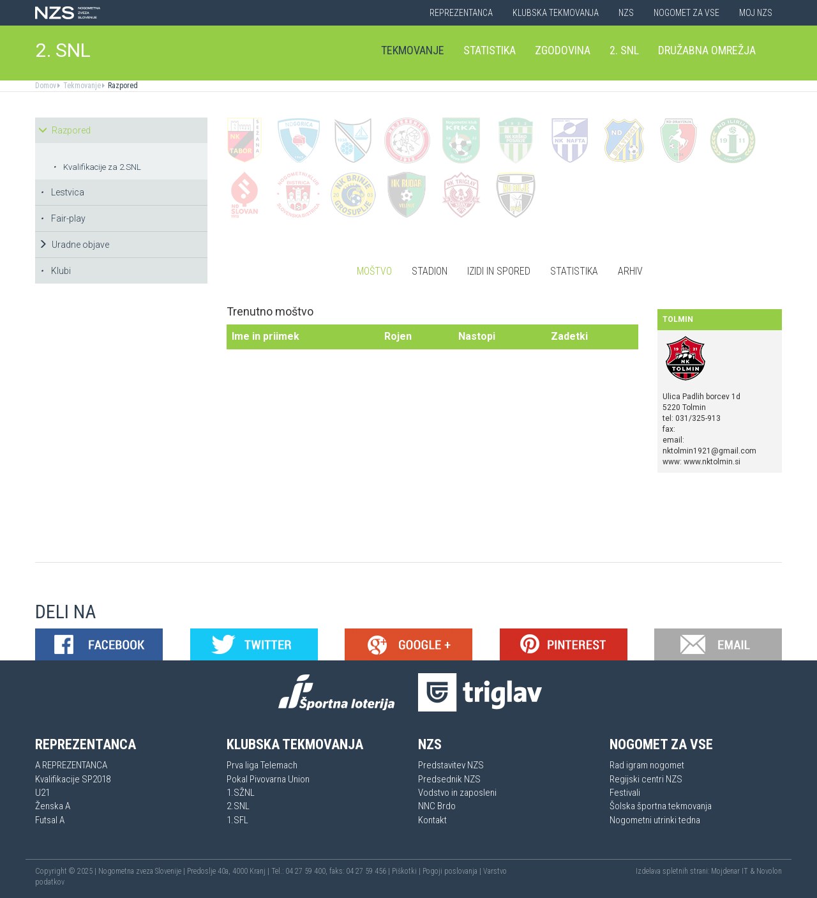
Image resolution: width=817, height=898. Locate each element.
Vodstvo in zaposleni (457, 792)
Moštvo (374, 271)
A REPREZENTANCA (71, 765)
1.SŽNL (241, 792)
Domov (45, 85)
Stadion (429, 271)
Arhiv (630, 271)
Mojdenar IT (729, 871)
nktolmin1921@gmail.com (709, 450)
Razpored (122, 85)
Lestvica (62, 192)
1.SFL (237, 820)
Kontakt (432, 820)
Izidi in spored (498, 271)
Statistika (489, 50)
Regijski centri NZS (646, 779)
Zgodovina (562, 50)
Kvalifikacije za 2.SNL (97, 167)
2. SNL (63, 50)
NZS (626, 13)
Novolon (769, 871)
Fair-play (63, 218)
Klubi (55, 271)
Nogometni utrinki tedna (655, 820)
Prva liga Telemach (262, 765)
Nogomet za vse (686, 13)
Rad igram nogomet (647, 765)
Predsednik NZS (449, 779)
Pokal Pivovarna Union (268, 779)
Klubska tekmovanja (556, 13)
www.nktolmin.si (712, 461)
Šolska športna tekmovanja (661, 806)
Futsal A (49, 820)
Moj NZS (755, 13)
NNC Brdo (437, 806)
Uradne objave (73, 245)
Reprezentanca (461, 13)
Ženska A (52, 806)
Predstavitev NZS (451, 765)
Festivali (625, 792)
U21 (42, 792)
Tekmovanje (412, 50)
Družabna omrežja (707, 50)
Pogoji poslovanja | (453, 871)
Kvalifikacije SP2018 (72, 779)
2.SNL (238, 806)
